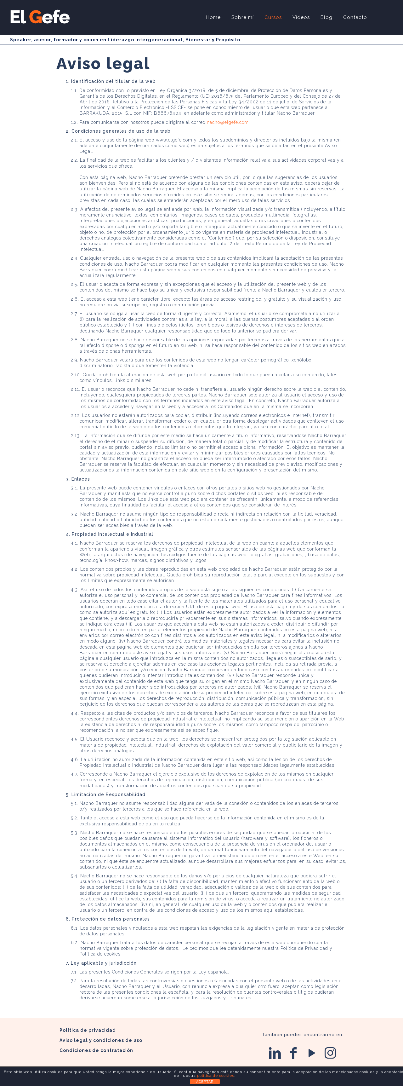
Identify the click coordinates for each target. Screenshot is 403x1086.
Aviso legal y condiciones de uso (101, 1040)
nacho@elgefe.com (228, 122)
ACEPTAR (204, 1082)
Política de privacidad (88, 1030)
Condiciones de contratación (96, 1050)
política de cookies (215, 1075)
